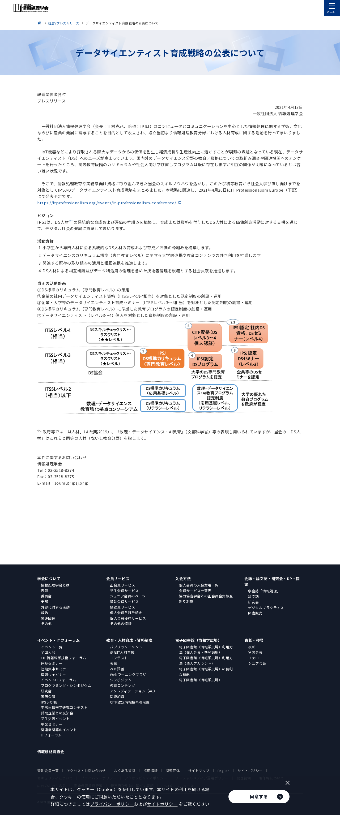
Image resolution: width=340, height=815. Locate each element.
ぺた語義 (117, 668)
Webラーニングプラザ (128, 674)
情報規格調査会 (50, 751)
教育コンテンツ (122, 685)
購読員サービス (122, 607)
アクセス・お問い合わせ (86, 770)
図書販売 (255, 612)
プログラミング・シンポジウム (66, 685)
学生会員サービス (124, 590)
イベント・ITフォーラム (58, 640)
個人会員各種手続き (126, 612)
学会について (48, 578)
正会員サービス (122, 585)
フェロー (255, 657)
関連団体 (48, 618)
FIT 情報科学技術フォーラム (63, 657)
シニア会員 (257, 663)
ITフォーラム (51, 735)
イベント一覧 (51, 646)
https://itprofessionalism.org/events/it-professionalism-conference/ (106, 202)
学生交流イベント (55, 718)
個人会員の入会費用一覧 (199, 585)
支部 (44, 601)
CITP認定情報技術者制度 (130, 702)
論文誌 (253, 596)
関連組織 (117, 696)
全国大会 (48, 652)
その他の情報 (120, 623)
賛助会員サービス (124, 601)
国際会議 (48, 696)
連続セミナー (51, 663)
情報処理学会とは (55, 585)
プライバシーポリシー (112, 804)
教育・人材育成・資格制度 (129, 640)
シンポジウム (120, 679)
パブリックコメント (126, 646)
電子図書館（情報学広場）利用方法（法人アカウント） (206, 660)
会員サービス (117, 578)
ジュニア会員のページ (128, 595)
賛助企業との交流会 (57, 712)
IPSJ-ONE (49, 702)
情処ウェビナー (53, 674)
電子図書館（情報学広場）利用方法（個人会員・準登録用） (206, 649)
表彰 (44, 590)
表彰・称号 (254, 640)
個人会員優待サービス (128, 618)
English (224, 770)
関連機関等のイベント (59, 729)
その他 (46, 623)
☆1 (71, 221)
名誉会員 (255, 652)
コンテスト (119, 657)
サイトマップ (199, 770)
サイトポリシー (250, 770)
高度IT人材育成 (122, 652)
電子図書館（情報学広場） (198, 640)
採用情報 (150, 770)
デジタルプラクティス (266, 607)
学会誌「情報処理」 (264, 590)
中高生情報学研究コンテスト (64, 707)
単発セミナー (51, 724)
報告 (44, 612)
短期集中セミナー (55, 668)
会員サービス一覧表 (195, 590)
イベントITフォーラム (58, 679)
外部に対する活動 (55, 607)
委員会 (46, 595)
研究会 (253, 602)
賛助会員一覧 (48, 770)
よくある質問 (124, 770)
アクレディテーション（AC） (133, 690)
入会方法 (183, 578)
